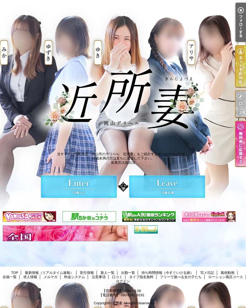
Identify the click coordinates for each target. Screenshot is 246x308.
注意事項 (99, 277)
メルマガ (50, 277)
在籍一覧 (10, 277)
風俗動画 (228, 273)
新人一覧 (107, 273)
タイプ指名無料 (141, 277)
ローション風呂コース (225, 277)
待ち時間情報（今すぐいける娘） (167, 273)
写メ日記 (207, 273)
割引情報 (87, 273)
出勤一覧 (128, 273)
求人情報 (30, 277)
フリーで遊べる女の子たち (181, 277)
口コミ (117, 277)
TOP (14, 273)
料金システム (74, 277)
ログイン (123, 281)
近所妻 (117, 303)
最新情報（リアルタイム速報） (49, 273)
